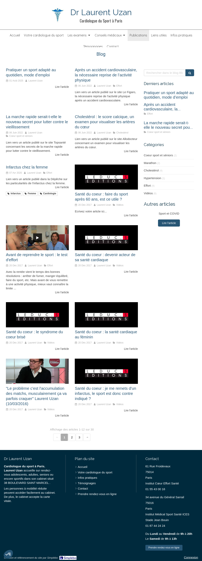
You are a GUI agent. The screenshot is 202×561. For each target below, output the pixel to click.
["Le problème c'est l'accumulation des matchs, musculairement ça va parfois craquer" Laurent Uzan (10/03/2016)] (37, 371)
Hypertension (152, 178)
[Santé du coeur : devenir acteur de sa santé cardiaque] (106, 237)
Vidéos (148, 193)
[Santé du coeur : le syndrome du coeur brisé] (37, 314)
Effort (147, 185)
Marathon (150, 163)
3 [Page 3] (79, 437)
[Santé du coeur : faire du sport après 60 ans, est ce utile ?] (106, 177)
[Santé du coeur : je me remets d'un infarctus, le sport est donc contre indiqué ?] (106, 371)
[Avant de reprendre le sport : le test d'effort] (37, 237)
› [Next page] (86, 437)
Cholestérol (151, 170)
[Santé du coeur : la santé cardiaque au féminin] (106, 314)
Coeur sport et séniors (158, 155)
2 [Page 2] (72, 437)
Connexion (191, 557)
